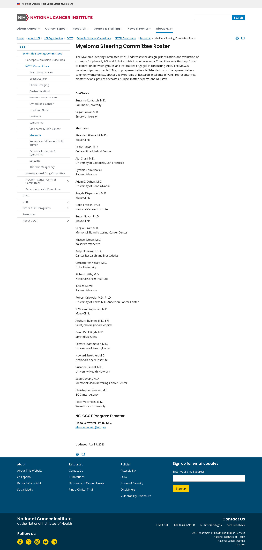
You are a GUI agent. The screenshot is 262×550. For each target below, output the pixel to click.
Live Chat (162, 525)
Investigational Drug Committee (45, 173)
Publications (77, 477)
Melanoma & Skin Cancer (45, 128)
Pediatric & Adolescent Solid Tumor (46, 143)
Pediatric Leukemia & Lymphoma (42, 152)
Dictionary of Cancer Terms (86, 483)
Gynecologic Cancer (41, 103)
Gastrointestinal (39, 91)
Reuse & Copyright (29, 483)
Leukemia (35, 116)
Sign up (181, 488)
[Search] (238, 17)
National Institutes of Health (229, 536)
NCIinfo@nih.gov (211, 525)
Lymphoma (36, 122)
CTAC (26, 195)
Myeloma (35, 135)
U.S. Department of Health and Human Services (218, 532)
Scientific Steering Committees (42, 53)
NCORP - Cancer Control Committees (40, 181)
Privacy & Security (132, 483)
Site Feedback (236, 525)
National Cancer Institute (231, 540)
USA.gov (240, 544)
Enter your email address (189, 471)
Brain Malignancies (41, 72)
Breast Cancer (38, 78)
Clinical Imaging (39, 85)
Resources (29, 214)
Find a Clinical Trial (81, 489)
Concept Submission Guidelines (45, 59)
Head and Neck (38, 110)
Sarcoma (34, 160)
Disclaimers (128, 489)
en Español (24, 477)
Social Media (25, 489)
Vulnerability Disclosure (136, 496)
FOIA (124, 477)
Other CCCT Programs (37, 208)
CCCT (24, 47)
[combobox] (213, 17)
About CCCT (30, 220)
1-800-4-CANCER (184, 525)
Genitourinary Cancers (43, 97)
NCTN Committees (37, 66)
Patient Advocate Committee (43, 189)
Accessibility (128, 470)
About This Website (29, 470)
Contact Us (76, 470)
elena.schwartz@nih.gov (91, 427)
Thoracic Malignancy (42, 167)
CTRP (26, 201)
